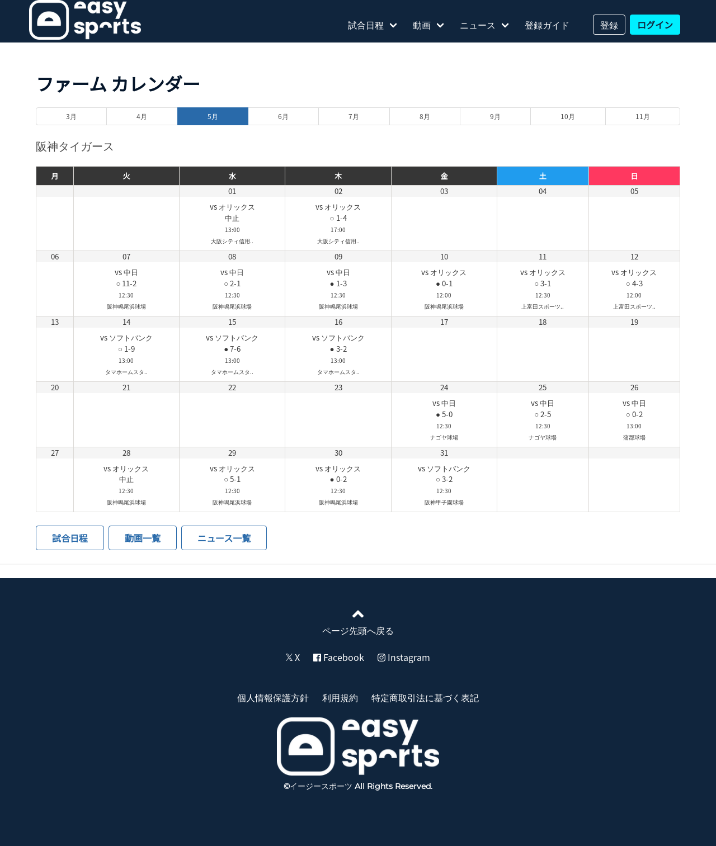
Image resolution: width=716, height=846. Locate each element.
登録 (609, 24)
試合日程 (366, 24)
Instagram (404, 657)
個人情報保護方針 (273, 697)
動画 (422, 24)
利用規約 (340, 697)
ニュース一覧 (224, 538)
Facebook (338, 657)
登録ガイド (547, 24)
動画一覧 (143, 538)
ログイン (655, 24)
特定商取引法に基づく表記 (425, 697)
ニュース (478, 24)
